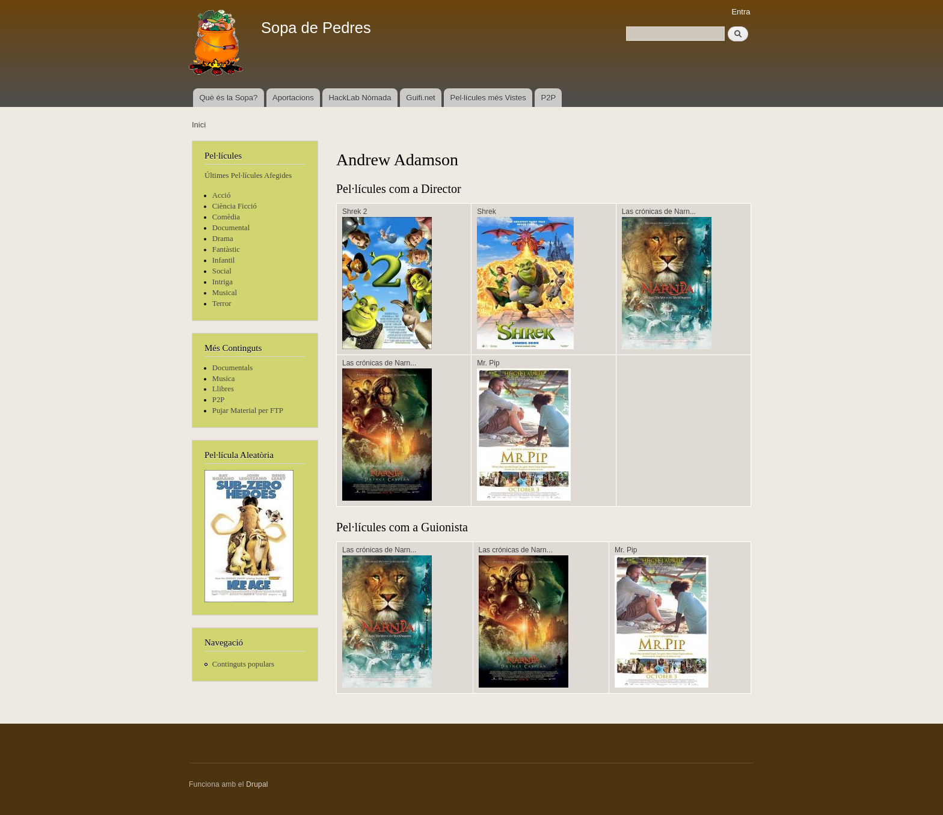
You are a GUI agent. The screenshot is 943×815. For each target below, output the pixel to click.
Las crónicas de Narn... (659, 211)
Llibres (223, 389)
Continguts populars (243, 664)
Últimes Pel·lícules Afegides (248, 175)
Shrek (486, 211)
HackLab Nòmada (359, 97)
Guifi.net (420, 97)
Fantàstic (226, 249)
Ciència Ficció (234, 206)
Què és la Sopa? (228, 97)
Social (222, 271)
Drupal (257, 784)
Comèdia (226, 217)
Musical (224, 292)
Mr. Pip (488, 363)
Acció (221, 195)
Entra (740, 11)
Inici (199, 124)
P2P (548, 97)
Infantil (223, 260)
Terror (222, 303)
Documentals (232, 368)
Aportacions (293, 97)
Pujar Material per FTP (247, 410)
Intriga (222, 282)
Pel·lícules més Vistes (488, 97)
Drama (222, 238)
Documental (231, 228)
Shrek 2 (354, 211)
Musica (223, 378)
